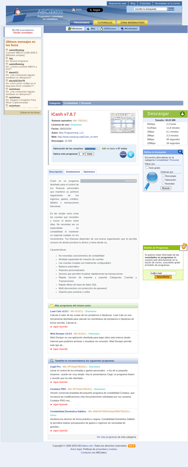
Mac (91, 28)
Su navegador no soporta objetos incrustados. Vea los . (23, 73)
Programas (44, 16)
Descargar (158, 113)
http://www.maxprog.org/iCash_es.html (78, 136)
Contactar (86, 452)
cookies (113, 449)
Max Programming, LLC (71, 132)
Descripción (56, 171)
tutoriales (57, 16)
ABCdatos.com (85, 445)
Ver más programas (107, 437)
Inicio (79, 9)
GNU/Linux (108, 28)
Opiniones (89, 171)
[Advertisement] (116, 68)
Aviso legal (76, 449)
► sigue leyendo (59, 326)
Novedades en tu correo (167, 3)
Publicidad (145, 3)
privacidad (101, 449)
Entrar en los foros (30, 112)
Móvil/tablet (129, 28)
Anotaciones (73, 171)
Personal (86, 103)
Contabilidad (71, 103)
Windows (75, 28)
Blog (133, 3)
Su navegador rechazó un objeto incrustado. (23, 32)
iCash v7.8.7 (63, 114)
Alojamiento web (117, 3)
